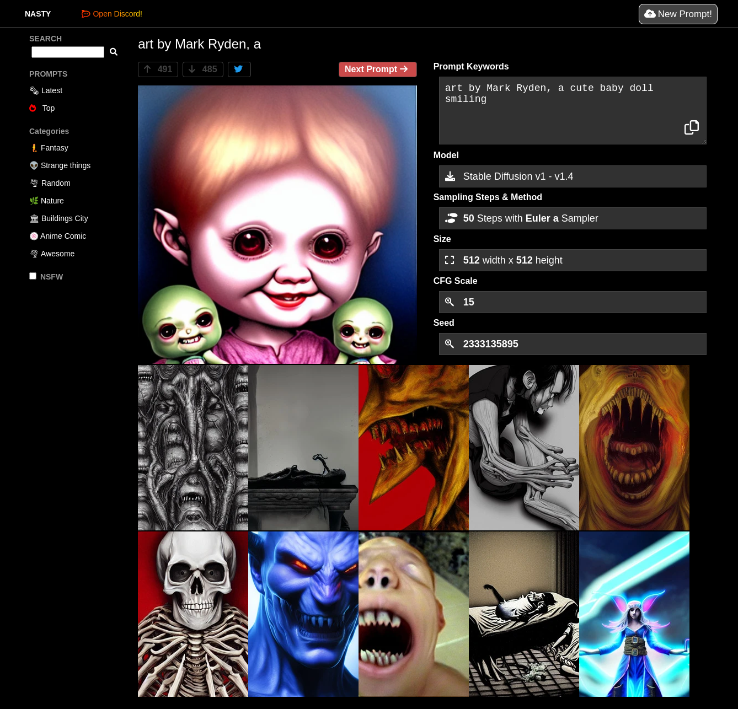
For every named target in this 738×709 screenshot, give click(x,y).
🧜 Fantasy (48, 147)
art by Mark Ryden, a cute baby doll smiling (573, 110)
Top (42, 108)
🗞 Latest (45, 90)
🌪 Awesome (51, 253)
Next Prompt (378, 69)
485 (203, 69)
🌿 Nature (46, 200)
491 (158, 69)
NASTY (38, 13)
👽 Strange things (59, 165)
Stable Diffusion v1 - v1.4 (509, 176)
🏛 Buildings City (58, 218)
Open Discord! (112, 14)
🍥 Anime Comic (57, 236)
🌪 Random (50, 183)
